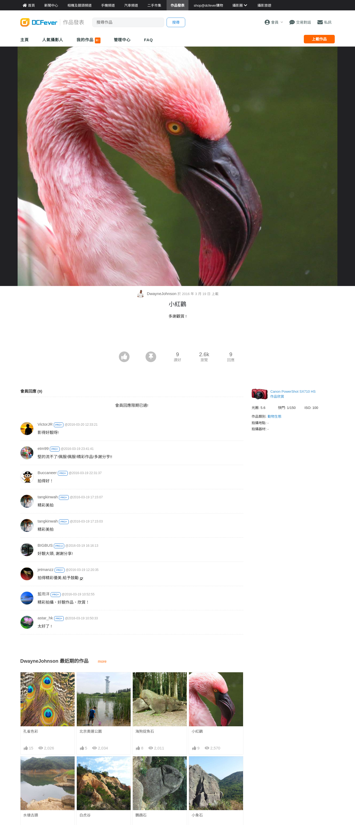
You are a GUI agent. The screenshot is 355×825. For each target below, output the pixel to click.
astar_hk (45, 618)
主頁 (24, 40)
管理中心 (122, 40)
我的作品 (88, 40)
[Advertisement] (177, 337)
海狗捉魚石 (144, 731)
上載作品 (319, 39)
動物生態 (274, 416)
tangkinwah (48, 497)
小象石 (197, 815)
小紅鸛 (197, 731)
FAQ (148, 40)
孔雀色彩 (30, 731)
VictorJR (45, 424)
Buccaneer (47, 472)
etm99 (43, 448)
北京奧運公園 (90, 731)
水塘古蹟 (30, 815)
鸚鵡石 (141, 815)
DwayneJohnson (157, 293)
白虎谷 (85, 815)
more (102, 661)
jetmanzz (46, 569)
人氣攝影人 (52, 40)
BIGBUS (45, 545)
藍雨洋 (44, 594)
